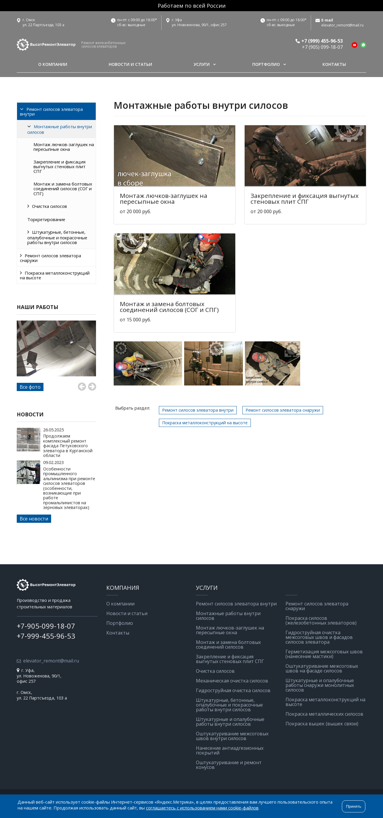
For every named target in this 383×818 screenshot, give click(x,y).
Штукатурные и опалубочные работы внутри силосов (230, 721)
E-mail (327, 20)
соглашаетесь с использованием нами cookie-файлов (202, 808)
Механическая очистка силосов (232, 680)
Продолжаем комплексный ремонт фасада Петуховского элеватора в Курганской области (68, 445)
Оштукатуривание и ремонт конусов (229, 764)
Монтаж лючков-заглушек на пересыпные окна (63, 146)
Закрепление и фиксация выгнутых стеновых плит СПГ (59, 166)
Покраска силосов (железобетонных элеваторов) (321, 620)
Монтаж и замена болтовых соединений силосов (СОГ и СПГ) (62, 188)
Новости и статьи (130, 64)
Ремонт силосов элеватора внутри (51, 111)
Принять (353, 806)
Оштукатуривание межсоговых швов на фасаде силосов (321, 668)
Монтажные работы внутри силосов (59, 129)
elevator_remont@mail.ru (342, 25)
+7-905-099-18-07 (46, 626)
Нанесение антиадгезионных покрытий (229, 750)
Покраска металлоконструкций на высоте (55, 275)
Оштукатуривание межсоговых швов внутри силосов (232, 736)
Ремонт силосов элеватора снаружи (50, 258)
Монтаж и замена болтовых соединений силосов (228, 644)
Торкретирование (46, 219)
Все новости (34, 518)
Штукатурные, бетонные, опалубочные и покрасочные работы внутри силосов (57, 237)
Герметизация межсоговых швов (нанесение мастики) (324, 654)
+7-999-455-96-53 (46, 636)
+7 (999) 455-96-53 (322, 41)
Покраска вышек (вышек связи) (321, 723)
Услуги (202, 64)
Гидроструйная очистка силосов (233, 690)
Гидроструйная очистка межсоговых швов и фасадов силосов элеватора (319, 637)
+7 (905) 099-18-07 (322, 47)
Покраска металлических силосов (324, 714)
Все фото (30, 387)
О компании (52, 64)
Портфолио (266, 64)
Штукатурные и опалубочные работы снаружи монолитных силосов (319, 685)
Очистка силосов (49, 206)
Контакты (334, 64)
